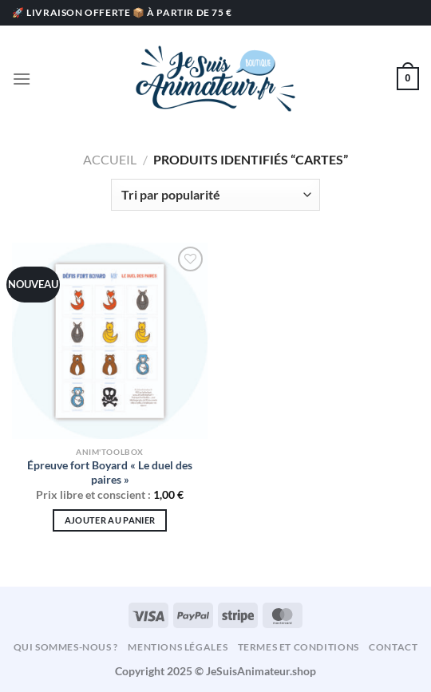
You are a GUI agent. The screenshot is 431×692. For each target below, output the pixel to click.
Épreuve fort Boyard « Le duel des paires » (109, 472)
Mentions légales (177, 647)
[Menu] (21, 78)
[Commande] (215, 195)
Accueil (109, 159)
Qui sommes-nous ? (66, 647)
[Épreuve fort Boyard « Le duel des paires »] (110, 340)
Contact (393, 647)
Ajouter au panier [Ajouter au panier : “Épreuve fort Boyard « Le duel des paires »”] (110, 520)
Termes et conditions (298, 647)
